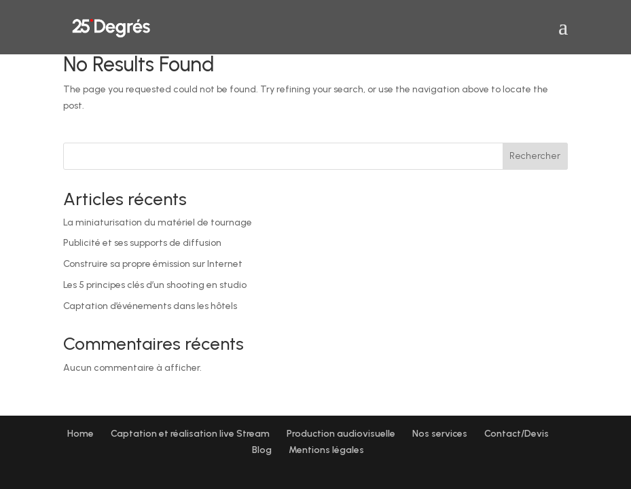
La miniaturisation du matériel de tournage (157, 222)
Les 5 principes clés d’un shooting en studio (155, 285)
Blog (262, 450)
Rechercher (534, 156)
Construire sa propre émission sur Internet (152, 264)
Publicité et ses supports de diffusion (142, 243)
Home (80, 433)
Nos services (439, 433)
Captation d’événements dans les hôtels (150, 306)
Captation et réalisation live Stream (190, 433)
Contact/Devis (516, 433)
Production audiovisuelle (341, 433)
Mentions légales (326, 450)
